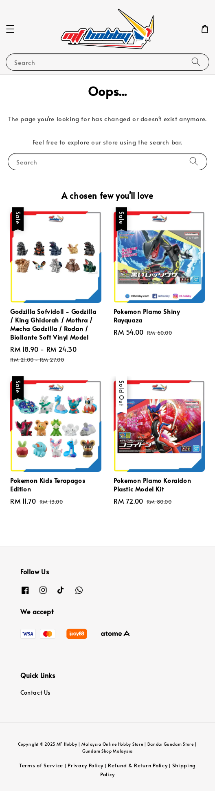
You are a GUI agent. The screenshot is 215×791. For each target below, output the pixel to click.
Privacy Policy (85, 765)
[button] (10, 29)
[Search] (196, 62)
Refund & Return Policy (137, 765)
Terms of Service (41, 765)
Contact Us (35, 692)
